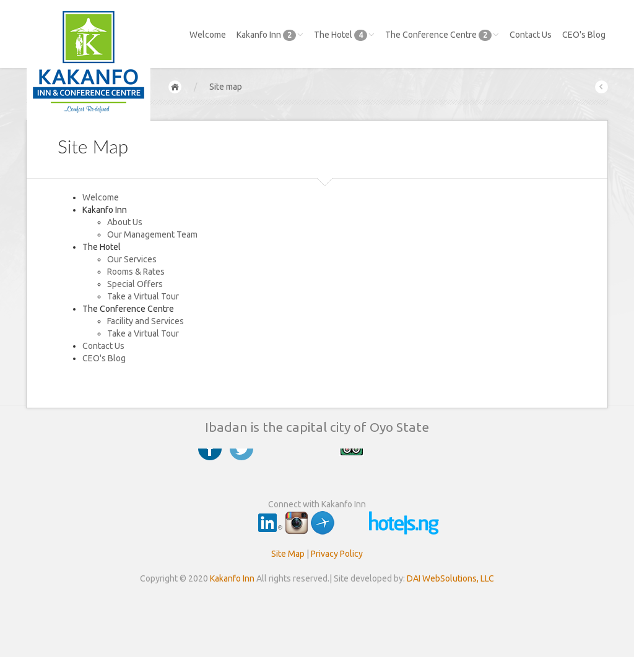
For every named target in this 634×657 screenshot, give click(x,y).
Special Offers (135, 284)
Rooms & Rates (136, 272)
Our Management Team (152, 234)
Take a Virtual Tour (143, 296)
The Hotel (344, 35)
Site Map (288, 554)
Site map (225, 87)
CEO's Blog (584, 35)
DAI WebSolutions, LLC (450, 578)
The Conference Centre (442, 35)
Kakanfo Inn (270, 35)
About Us (124, 222)
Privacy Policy (337, 554)
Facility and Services (145, 321)
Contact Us (531, 35)
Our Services (132, 259)
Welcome (207, 35)
